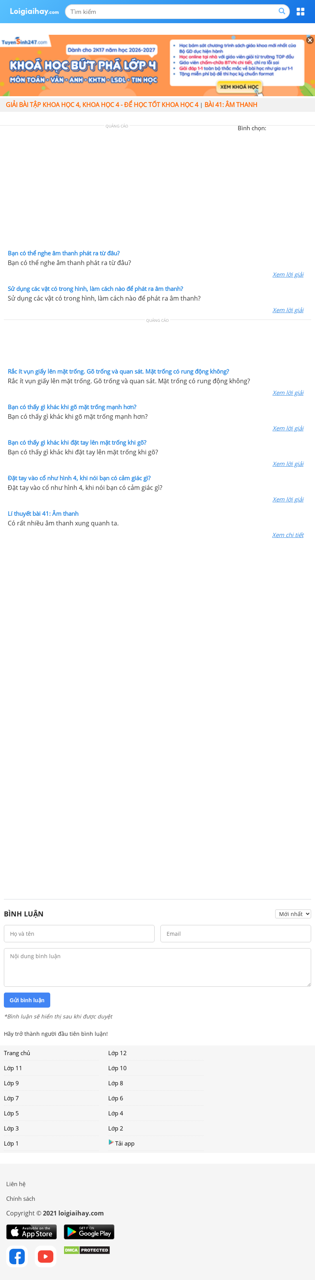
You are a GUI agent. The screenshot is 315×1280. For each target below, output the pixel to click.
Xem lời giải (287, 274)
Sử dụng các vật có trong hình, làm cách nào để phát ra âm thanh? (95, 288)
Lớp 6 (115, 1098)
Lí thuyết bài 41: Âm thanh (43, 513)
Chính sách (20, 1198)
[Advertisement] (158, 189)
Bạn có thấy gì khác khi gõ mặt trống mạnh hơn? (72, 407)
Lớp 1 (11, 1143)
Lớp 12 (117, 1053)
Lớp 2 (115, 1128)
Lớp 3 (11, 1128)
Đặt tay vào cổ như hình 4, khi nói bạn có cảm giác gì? (79, 478)
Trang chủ (17, 1053)
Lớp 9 (11, 1083)
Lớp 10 (117, 1068)
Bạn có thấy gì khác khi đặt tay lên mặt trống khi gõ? (77, 442)
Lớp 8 (115, 1083)
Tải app (121, 1143)
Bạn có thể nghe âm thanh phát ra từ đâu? (63, 253)
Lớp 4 (115, 1113)
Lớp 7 (11, 1098)
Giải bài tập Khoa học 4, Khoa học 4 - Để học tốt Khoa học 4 (102, 104)
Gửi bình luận (27, 1000)
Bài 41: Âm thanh (230, 104)
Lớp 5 (11, 1113)
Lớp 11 (13, 1068)
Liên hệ (16, 1184)
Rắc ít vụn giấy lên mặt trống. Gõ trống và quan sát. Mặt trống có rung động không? (118, 371)
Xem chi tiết (287, 535)
